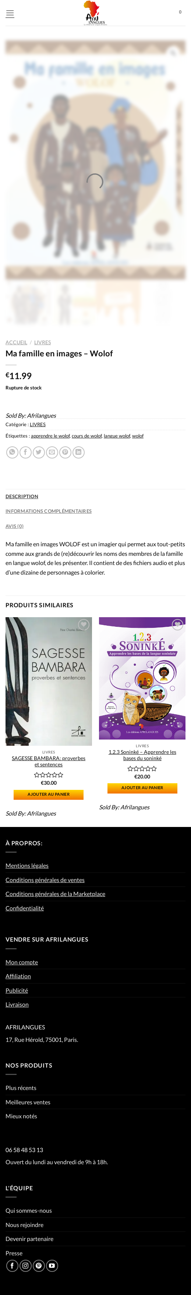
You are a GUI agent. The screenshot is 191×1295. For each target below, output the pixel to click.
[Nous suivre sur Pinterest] (39, 1266)
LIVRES (42, 342)
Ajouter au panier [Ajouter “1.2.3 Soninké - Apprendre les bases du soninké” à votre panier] (142, 787)
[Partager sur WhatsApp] (12, 452)
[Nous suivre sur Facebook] (12, 1266)
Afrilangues (41, 415)
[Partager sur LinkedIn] (78, 452)
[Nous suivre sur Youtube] (52, 1266)
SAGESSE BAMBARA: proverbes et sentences (48, 761)
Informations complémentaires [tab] (49, 511)
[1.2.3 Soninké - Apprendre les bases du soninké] (142, 678)
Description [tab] (22, 496)
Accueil (16, 342)
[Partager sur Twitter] (39, 452)
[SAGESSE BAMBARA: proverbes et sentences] (49, 681)
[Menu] (10, 13)
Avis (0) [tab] (15, 526)
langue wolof (117, 436)
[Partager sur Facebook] (26, 452)
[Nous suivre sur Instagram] (26, 1266)
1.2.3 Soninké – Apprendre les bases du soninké (142, 755)
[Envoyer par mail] (52, 452)
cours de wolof (87, 436)
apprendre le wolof (50, 436)
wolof (138, 436)
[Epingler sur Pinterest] (65, 452)
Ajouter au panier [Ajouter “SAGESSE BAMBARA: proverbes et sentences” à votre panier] (49, 794)
